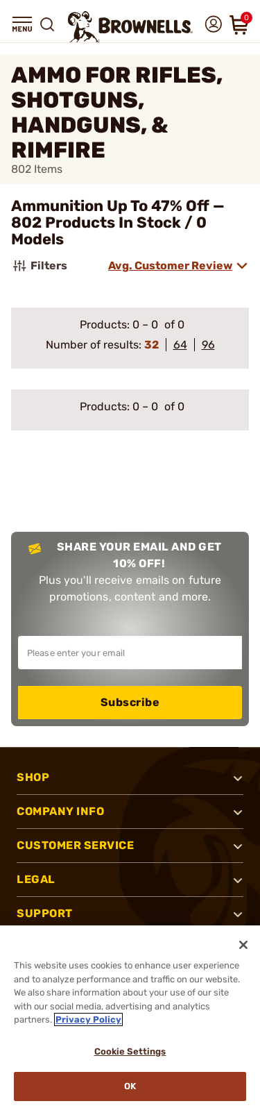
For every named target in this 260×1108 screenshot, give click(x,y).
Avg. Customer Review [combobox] (170, 265)
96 (208, 344)
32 (151, 344)
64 (180, 344)
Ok (130, 1086)
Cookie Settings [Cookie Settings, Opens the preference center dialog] (130, 1051)
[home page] (130, 26)
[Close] (243, 945)
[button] (22, 24)
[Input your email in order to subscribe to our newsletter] (130, 652)
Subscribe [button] (130, 702)
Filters (39, 266)
